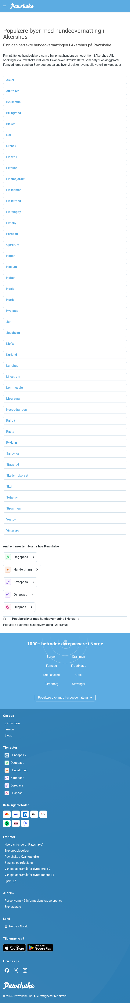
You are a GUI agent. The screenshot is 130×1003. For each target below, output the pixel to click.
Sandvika (12, 453)
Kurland (11, 354)
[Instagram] (25, 970)
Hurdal (10, 300)
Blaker (10, 124)
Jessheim (13, 333)
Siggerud (12, 464)
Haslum (11, 267)
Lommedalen (15, 387)
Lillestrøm (13, 376)
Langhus (12, 365)
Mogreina (13, 398)
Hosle (10, 289)
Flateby (11, 223)
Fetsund (11, 168)
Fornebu (12, 234)
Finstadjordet (15, 179)
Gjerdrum (12, 245)
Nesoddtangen (16, 409)
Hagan (10, 256)
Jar (8, 322)
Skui (9, 486)
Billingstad (13, 113)
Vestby (11, 519)
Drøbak (11, 146)
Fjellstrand (13, 201)
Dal (8, 135)
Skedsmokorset (17, 475)
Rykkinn (11, 442)
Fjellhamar (13, 190)
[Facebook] (7, 970)
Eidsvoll (11, 157)
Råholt (10, 420)
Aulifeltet (12, 91)
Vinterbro (12, 530)
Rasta (10, 431)
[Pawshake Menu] (4, 6)
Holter (10, 278)
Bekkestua (13, 102)
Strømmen (13, 508)
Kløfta (10, 344)
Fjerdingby (13, 212)
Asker (10, 80)
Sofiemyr (12, 497)
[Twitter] (16, 970)
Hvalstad (12, 311)
